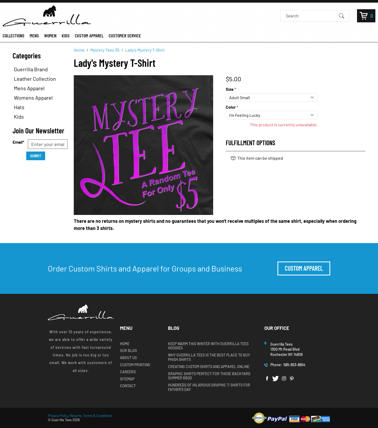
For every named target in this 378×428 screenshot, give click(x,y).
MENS (34, 35)
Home (124, 344)
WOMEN (50, 35)
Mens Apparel (29, 88)
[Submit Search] (341, 15)
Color (232, 106)
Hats (19, 107)
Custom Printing (135, 365)
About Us (128, 358)
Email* (18, 141)
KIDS (66, 35)
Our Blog (128, 351)
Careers (128, 372)
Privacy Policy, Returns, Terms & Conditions (80, 416)
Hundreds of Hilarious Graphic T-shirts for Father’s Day (209, 387)
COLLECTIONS (13, 35)
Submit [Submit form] (35, 155)
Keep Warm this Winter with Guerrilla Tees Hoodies (208, 346)
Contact (128, 386)
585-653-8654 (294, 364)
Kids (19, 116)
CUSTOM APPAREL (89, 35)
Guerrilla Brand (31, 69)
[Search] (310, 16)
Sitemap (127, 379)
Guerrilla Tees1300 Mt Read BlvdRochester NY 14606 (286, 349)
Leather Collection (35, 78)
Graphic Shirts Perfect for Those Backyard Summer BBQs (209, 376)
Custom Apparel (304, 268)
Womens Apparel (33, 97)
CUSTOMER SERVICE (125, 35)
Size (231, 89)
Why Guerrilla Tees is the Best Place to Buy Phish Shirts (209, 357)
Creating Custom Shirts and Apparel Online (208, 367)
